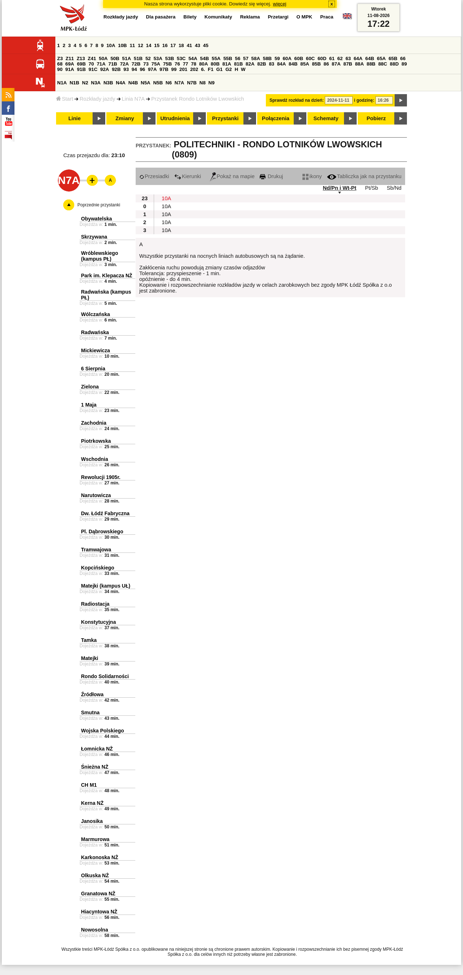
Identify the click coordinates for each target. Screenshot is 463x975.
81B (238, 64)
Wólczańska (95, 314)
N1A (62, 82)
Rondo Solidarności (105, 676)
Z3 (60, 58)
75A (156, 64)
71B (113, 64)
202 (194, 69)
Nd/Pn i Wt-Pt (339, 188)
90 (60, 69)
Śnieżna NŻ (94, 767)
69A (69, 64)
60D (322, 58)
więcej (279, 4)
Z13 (81, 58)
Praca (326, 17)
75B (167, 64)
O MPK (305, 17)
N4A (121, 82)
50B (114, 58)
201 (183, 69)
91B (81, 69)
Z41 (92, 58)
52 (148, 58)
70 (91, 64)
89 (404, 64)
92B (116, 69)
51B (138, 58)
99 (174, 69)
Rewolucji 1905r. (100, 477)
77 (185, 64)
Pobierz (376, 118)
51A (126, 58)
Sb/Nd (394, 188)
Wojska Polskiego (102, 731)
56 (238, 58)
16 (165, 45)
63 (348, 58)
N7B (192, 82)
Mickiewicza (95, 350)
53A (157, 58)
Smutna (90, 712)
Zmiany (124, 118)
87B (347, 64)
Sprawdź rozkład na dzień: (296, 100)
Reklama (250, 17)
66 (402, 58)
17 (173, 45)
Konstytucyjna (98, 622)
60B (298, 58)
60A (287, 58)
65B (392, 58)
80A (203, 64)
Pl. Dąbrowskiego (102, 531)
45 (205, 45)
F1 (210, 69)
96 (142, 69)
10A (110, 45)
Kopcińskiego (97, 568)
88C (382, 64)
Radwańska (95, 332)
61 (332, 58)
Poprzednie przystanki (98, 204)
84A (281, 64)
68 (60, 64)
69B (81, 64)
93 (126, 69)
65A (381, 58)
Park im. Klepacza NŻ (106, 275)
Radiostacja (95, 604)
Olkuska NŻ (95, 875)
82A (250, 64)
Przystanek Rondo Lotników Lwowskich (197, 99)
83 (271, 64)
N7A (179, 82)
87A (336, 64)
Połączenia (275, 118)
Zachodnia (93, 423)
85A (304, 64)
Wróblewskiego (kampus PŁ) (99, 256)
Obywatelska (96, 219)
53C (181, 58)
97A (152, 69)
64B (369, 58)
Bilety (189, 17)
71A (101, 64)
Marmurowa (95, 839)
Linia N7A (133, 99)
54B (204, 58)
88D (394, 64)
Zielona (90, 387)
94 (134, 69)
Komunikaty (218, 17)
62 (340, 58)
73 (146, 64)
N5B (158, 82)
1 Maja (89, 405)
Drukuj (271, 176)
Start (64, 99)
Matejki (89, 658)
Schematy (325, 118)
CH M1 (89, 785)
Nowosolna (94, 930)
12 (140, 45)
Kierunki (187, 176)
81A (226, 64)
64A (358, 58)
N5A (145, 82)
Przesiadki (154, 176)
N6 (169, 82)
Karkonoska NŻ (99, 857)
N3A (96, 82)
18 (181, 45)
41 (189, 45)
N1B (74, 82)
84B (293, 64)
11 (132, 45)
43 (197, 45)
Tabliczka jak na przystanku (364, 176)
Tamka (89, 640)
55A (216, 58)
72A (124, 64)
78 (193, 64)
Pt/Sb (371, 188)
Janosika (92, 821)
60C (310, 58)
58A (255, 58)
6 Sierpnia (93, 368)
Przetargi (278, 17)
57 (246, 58)
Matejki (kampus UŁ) (105, 586)
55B (227, 58)
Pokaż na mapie (232, 176)
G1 (219, 69)
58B (267, 58)
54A (192, 58)
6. (203, 69)
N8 (202, 82)
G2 (228, 69)
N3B (108, 82)
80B (215, 64)
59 (277, 58)
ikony (312, 176)
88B (371, 64)
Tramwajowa (96, 549)
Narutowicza (96, 495)
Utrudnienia (175, 118)
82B (261, 64)
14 (149, 45)
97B (164, 69)
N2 (85, 82)
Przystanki (225, 118)
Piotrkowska (96, 441)
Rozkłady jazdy (97, 99)
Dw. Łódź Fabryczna (105, 513)
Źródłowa (92, 694)
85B (316, 64)
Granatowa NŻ (98, 893)
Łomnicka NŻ (97, 749)
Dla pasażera (161, 17)
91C (93, 69)
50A (103, 58)
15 (157, 45)
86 (326, 64)
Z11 (69, 58)
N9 (211, 82)
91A (69, 69)
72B (136, 64)
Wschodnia (94, 459)
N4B (133, 82)
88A (359, 64)
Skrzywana (94, 237)
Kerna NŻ (92, 803)
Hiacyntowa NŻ (99, 912)
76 (177, 64)
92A (104, 69)
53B (169, 58)
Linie (74, 118)
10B (122, 45)
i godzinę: (364, 100)
